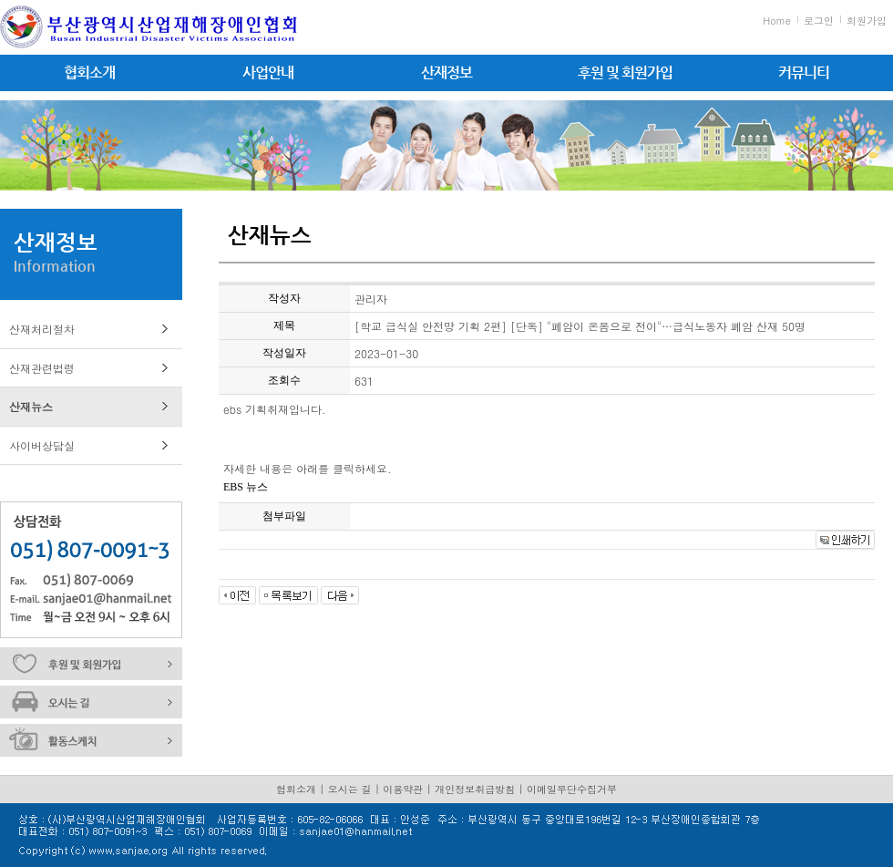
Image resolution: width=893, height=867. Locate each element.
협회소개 (89, 72)
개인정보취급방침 (475, 789)
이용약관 (403, 789)
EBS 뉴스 (245, 486)
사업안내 (267, 72)
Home (777, 20)
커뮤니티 (803, 72)
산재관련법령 (42, 368)
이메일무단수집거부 (572, 789)
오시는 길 (350, 789)
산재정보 (446, 72)
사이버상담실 (42, 445)
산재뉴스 (31, 406)
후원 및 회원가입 (625, 72)
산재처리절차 (42, 328)
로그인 (819, 20)
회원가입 (867, 20)
